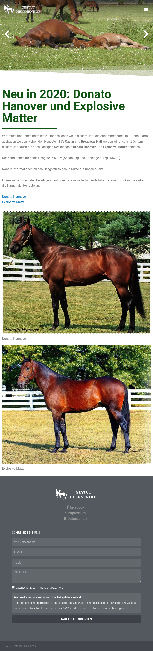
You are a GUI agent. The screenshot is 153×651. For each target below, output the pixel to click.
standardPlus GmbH (26, 645)
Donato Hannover (14, 197)
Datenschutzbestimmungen (32, 587)
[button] (145, 9)
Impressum (75, 513)
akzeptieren (40, 587)
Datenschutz (75, 518)
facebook (75, 507)
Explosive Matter (13, 202)
